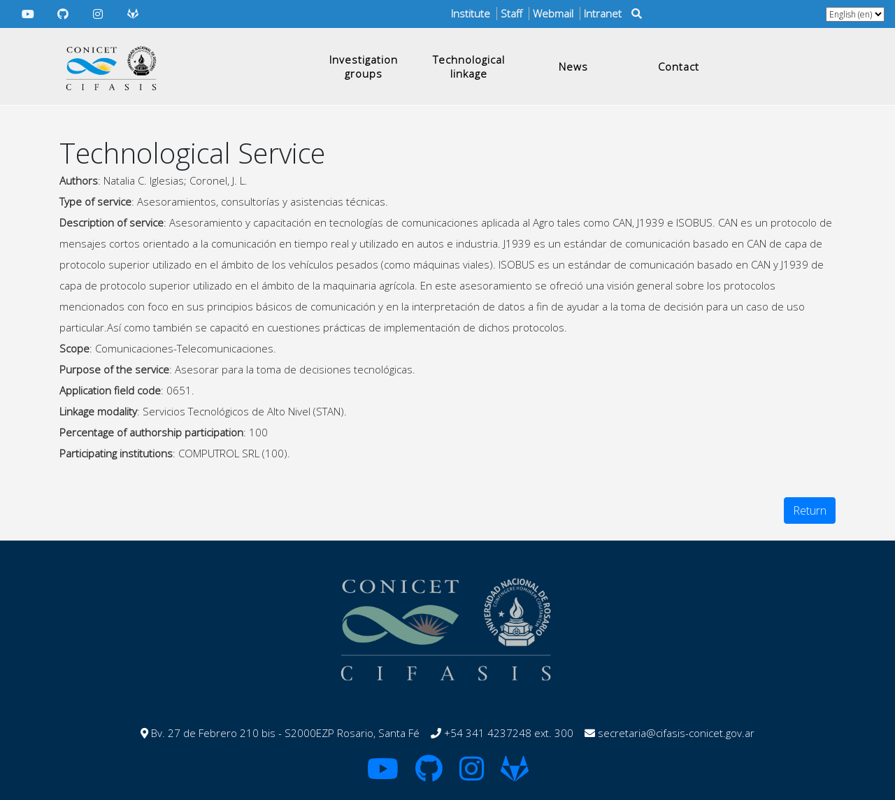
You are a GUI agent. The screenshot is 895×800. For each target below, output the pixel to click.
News (573, 66)
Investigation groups (363, 66)
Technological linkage (469, 66)
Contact (678, 66)
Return (809, 510)
